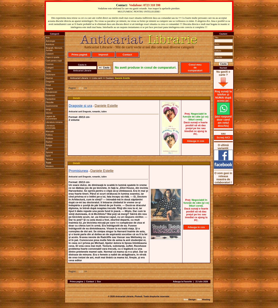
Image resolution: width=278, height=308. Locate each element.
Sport (48, 156)
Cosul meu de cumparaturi (195, 67)
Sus (99, 281)
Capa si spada (52, 57)
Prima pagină (79, 54)
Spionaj (49, 152)
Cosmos (49, 64)
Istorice (49, 113)
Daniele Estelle (122, 78)
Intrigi (48, 109)
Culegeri (50, 67)
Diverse (49, 78)
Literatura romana (54, 122)
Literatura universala (50, 126)
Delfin (48, 71)
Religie (49, 145)
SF (47, 149)
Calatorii (49, 54)
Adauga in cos (195, 141)
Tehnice (49, 159)
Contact (127, 54)
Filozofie (50, 102)
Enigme (49, 88)
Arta (48, 37)
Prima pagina (76, 281)
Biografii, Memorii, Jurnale (54, 49)
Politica (49, 135)
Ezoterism (50, 95)
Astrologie (50, 41)
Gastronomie (52, 106)
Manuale (50, 131)
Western (50, 166)
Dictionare (50, 74)
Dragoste (50, 81)
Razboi (49, 142)
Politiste (49, 138)
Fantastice (51, 99)
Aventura (50, 44)
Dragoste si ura (80, 106)
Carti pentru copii (54, 61)
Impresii (103, 54)
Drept (48, 85)
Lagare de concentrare (51, 117)
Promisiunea (78, 171)
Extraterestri (51, 92)
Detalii (76, 98)
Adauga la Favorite (182, 281)
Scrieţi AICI (223, 137)
